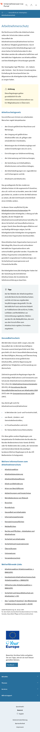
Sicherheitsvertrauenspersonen (17, 544)
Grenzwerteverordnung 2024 (23, 393)
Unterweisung (10, 553)
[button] (33, 705)
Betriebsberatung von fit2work (16, 498)
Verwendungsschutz (12, 558)
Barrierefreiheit (20, 723)
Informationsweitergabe (14, 517)
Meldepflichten (10, 526)
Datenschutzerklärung (20, 720)
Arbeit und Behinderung (14, 483)
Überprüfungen (10, 548)
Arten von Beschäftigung (14, 488)
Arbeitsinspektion (11, 469)
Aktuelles (20, 677)
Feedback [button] (12, 665)
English (20, 714)
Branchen (8, 502)
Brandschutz (10, 507)
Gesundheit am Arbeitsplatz (18, 13)
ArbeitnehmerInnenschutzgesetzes (15, 210)
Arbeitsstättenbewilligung (15, 479)
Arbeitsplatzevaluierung (14, 474)
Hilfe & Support (20, 696)
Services (20, 689)
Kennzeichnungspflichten (14, 521)
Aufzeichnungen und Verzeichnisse (18, 493)
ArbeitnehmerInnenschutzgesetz (24, 384)
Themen (20, 683)
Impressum (20, 727)
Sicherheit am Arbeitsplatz (15, 539)
